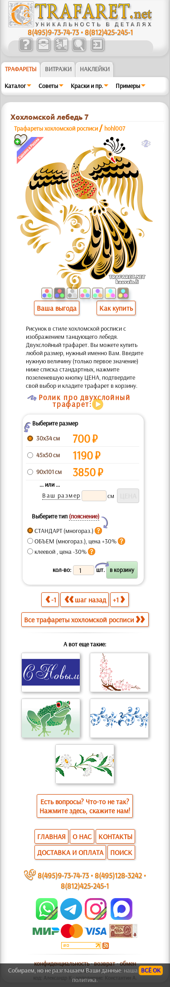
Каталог (15, 86)
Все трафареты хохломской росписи (84, 619)
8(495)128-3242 (118, 875)
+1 (119, 599)
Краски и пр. (87, 86)
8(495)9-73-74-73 (53, 32)
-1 (50, 599)
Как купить (116, 308)
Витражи (58, 69)
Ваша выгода (57, 308)
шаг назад (85, 599)
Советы (48, 86)
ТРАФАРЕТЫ (21, 69)
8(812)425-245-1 (109, 32)
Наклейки (95, 69)
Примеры (128, 86)
